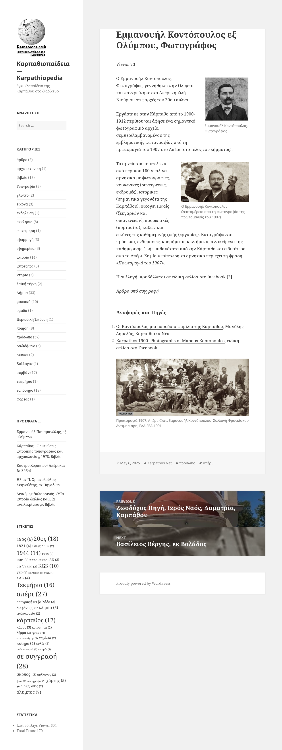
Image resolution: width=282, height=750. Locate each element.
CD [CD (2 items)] (21, 567)
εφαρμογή (25, 239)
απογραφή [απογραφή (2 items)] (27, 602)
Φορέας (23, 399)
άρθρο (22, 159)
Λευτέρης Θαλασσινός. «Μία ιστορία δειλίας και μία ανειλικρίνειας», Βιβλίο (40, 499)
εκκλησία (25, 221)
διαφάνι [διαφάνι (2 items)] (25, 608)
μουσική (24, 301)
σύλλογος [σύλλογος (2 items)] (46, 675)
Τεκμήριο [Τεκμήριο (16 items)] (35, 585)
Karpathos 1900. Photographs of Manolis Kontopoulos (170, 341)
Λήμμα (22, 292)
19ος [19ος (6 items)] (25, 539)
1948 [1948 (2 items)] (48, 554)
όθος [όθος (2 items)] (37, 686)
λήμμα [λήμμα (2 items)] (24, 633)
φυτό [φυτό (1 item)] (21, 681)
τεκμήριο (24, 381)
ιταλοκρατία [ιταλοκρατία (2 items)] (28, 613)
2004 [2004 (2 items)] (23, 560)
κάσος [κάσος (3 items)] (24, 627)
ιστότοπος (25, 266)
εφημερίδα (26, 248)
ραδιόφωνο (26, 346)
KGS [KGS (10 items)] (48, 565)
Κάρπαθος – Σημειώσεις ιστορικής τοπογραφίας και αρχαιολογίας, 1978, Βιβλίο (39, 451)
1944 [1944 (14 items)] (29, 553)
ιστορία (23, 257)
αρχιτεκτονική (29, 168)
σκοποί (22, 354)
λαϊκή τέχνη (27, 283)
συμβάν (23, 372)
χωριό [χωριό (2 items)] (23, 686)
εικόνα (22, 204)
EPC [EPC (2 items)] (32, 567)
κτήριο (22, 275)
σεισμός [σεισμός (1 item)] (44, 649)
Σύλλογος (25, 363)
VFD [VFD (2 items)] (22, 573)
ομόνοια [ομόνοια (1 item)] (38, 633)
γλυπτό (23, 195)
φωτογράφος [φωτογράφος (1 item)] (36, 681)
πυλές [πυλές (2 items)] (42, 644)
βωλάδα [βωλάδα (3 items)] (46, 601)
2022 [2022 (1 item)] (43, 560)
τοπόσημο (25, 390)
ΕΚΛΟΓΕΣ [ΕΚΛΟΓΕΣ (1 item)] (35, 572)
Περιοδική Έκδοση (32, 319)
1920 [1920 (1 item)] (36, 546)
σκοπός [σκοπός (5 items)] (26, 674)
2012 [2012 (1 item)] (34, 560)
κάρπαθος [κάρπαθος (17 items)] (36, 620)
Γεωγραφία (26, 186)
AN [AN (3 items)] (54, 559)
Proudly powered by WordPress (143, 583)
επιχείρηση (26, 230)
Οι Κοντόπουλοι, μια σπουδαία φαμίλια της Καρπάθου (169, 326)
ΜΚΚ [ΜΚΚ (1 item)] (49, 572)
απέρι (207, 463)
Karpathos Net (159, 463)
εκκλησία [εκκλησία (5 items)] (46, 607)
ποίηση (23, 328)
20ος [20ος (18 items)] (46, 539)
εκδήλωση (25, 213)
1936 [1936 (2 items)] (48, 546)
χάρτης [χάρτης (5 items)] (56, 680)
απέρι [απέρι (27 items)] (32, 594)
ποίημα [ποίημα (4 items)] (26, 643)
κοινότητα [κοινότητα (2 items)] (42, 627)
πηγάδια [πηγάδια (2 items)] (47, 638)
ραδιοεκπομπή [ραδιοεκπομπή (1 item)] (27, 649)
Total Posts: (27, 730)
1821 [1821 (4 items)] (24, 545)
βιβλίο (22, 177)
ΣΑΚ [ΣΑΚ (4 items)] (23, 577)
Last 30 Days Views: (34, 725)
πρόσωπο (24, 337)
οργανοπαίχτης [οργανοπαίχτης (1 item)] (27, 638)
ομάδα (22, 310)
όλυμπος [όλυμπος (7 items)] (29, 692)
